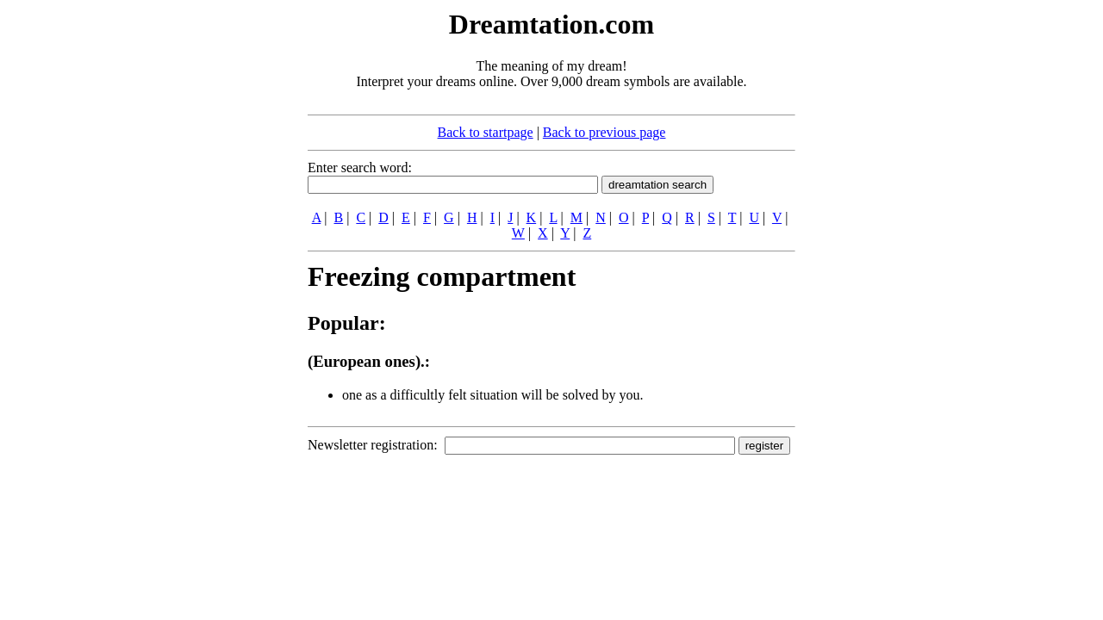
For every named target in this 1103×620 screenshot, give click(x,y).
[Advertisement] (202, 265)
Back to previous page (604, 132)
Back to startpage (485, 132)
